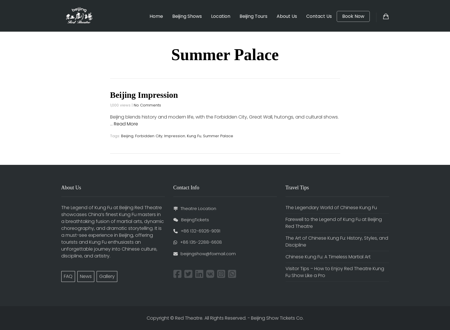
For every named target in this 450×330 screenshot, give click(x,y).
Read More (126, 124)
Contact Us (319, 16)
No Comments (147, 105)
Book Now (353, 16)
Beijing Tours (253, 16)
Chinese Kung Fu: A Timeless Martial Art (328, 256)
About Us (287, 16)
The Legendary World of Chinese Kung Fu (331, 207)
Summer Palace (218, 136)
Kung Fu (194, 136)
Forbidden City (148, 136)
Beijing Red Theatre (140, 207)
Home (156, 16)
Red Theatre (188, 317)
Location (220, 16)
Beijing (127, 136)
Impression (174, 136)
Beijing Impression (145, 95)
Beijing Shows (187, 16)
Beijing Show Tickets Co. (277, 317)
